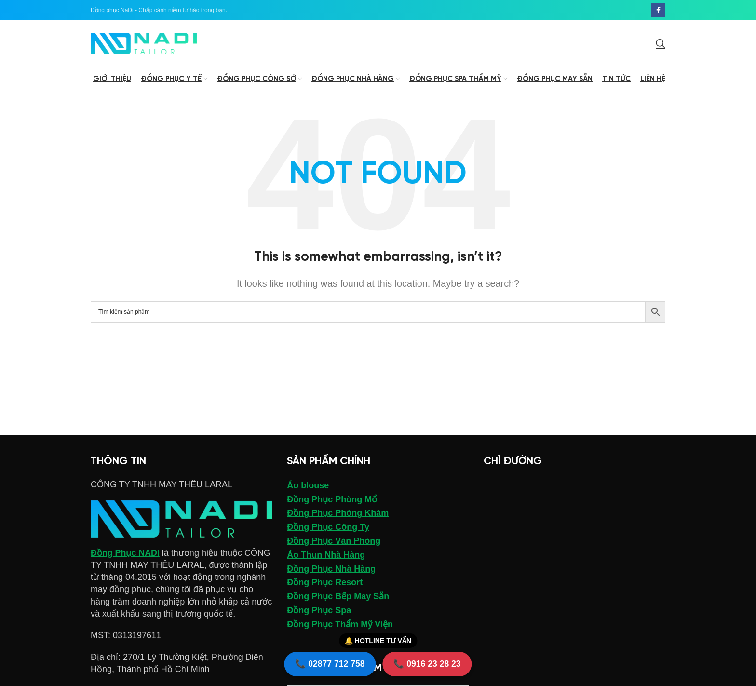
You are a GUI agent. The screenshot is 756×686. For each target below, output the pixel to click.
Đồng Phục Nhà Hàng (331, 570)
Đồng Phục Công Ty (328, 529)
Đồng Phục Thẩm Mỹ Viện (340, 626)
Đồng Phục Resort (325, 584)
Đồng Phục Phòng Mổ (332, 501)
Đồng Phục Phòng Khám (338, 515)
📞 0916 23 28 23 (428, 663)
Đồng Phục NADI (125, 554)
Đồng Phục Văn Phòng (333, 542)
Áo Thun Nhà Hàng (326, 556)
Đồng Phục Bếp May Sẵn (338, 598)
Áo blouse (308, 487)
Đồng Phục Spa (319, 612)
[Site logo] (144, 44)
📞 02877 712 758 (328, 663)
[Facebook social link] (658, 10)
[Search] (660, 44)
